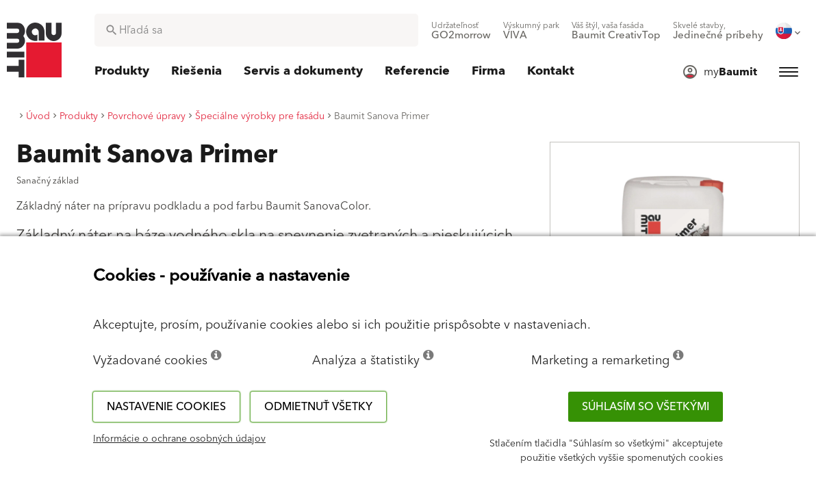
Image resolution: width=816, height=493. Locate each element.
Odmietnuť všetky (318, 406)
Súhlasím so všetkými (645, 406)
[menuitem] (461, 31)
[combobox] (256, 30)
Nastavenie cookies (166, 406)
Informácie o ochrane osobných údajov (179, 439)
